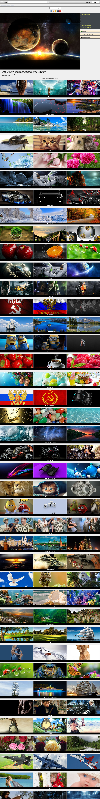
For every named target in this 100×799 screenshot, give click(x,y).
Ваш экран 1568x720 (85, 14)
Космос (12, 5)
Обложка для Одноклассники (87, 23)
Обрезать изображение (86, 27)
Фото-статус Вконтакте (85, 19)
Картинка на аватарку (85, 25)
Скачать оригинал (84, 16)
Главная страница (5, 5)
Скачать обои (84, 31)
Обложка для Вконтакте (86, 21)
